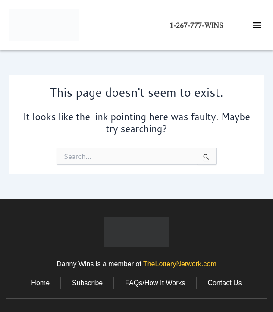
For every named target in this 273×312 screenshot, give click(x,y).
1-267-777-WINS (196, 26)
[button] (257, 25)
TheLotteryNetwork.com (180, 264)
